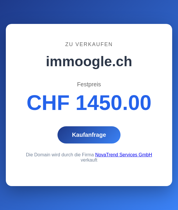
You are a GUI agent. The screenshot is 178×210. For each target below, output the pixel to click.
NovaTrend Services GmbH (123, 154)
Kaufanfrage (89, 135)
